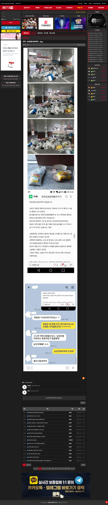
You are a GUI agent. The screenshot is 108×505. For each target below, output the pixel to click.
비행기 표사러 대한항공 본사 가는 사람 (35, 429)
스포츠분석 (69, 8)
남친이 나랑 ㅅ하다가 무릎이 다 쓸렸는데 (35, 443)
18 (62, 468)
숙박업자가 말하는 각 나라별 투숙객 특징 (35, 426)
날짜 (79, 409)
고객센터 (90, 8)
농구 (9, 79)
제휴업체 (97, 11)
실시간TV (27, 8)
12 (43, 468)
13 (46, 468)
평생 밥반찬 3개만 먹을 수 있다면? (34, 450)
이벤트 (85, 3)
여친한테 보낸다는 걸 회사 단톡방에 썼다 (35, 419)
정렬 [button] (83, 464)
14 (49, 468)
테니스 (14, 85)
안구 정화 (46, 33)
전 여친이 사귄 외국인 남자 (33, 457)
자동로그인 (4, 19)
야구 (7, 79)
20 (68, 468)
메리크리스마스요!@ (32, 440)
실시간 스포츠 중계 (29, 15)
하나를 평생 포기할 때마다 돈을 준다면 (35, 412)
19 (65, 468)
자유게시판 (33, 33)
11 (39, 468)
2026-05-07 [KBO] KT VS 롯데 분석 (96, 35)
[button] (83, 402)
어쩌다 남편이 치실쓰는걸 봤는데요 (34, 433)
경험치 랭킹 (97, 84)
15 (52, 468)
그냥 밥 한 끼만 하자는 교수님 (33, 453)
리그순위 (58, 8)
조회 (84, 409)
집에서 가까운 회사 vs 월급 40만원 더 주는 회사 (37, 423)
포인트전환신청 (96, 3)
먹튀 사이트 (52, 33)
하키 (13, 79)
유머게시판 (39, 33)
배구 (11, 79)
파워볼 (37, 8)
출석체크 (104, 3)
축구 (4, 79)
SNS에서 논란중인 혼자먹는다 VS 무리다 (36, 436)
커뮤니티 (79, 8)
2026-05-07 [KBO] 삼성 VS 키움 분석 (96, 37)
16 (55, 468)
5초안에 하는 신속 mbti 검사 (33, 416)
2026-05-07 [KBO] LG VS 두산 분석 (96, 41)
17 (58, 468)
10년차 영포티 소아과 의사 (33, 447)
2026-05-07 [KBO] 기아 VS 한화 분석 (96, 39)
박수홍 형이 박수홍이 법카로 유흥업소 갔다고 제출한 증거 (39, 460)
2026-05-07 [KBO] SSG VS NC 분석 (96, 43)
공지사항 (80, 3)
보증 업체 (101, 8)
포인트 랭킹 (97, 65)
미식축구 (16, 79)
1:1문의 (90, 3)
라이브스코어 (48, 8)
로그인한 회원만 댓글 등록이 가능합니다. (54, 398)
